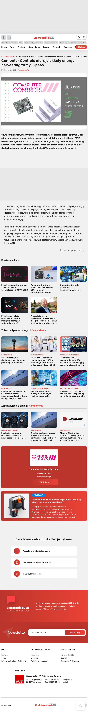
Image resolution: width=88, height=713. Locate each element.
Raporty (46, 47)
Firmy (12, 47)
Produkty (22, 47)
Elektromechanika (51, 43)
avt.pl (65, 682)
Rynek (4, 47)
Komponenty (29, 43)
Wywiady (57, 47)
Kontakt (4, 655)
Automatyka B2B (67, 655)
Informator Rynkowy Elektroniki (13, 661)
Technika (68, 47)
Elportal (64, 658)
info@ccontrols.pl (44, 477)
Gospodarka (34, 47)
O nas (3, 658)
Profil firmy (44, 482)
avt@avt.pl (67, 679)
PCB (20, 43)
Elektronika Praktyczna (70, 661)
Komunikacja (64, 43)
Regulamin (35, 655)
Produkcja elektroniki (9, 43)
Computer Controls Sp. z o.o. (44, 469)
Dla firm (81, 47)
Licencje (34, 658)
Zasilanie (39, 43)
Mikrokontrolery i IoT (78, 43)
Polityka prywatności (39, 661)
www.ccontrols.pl (44, 473)
